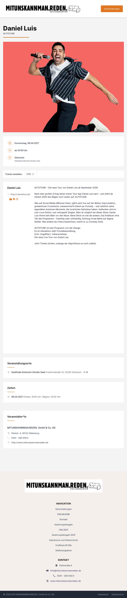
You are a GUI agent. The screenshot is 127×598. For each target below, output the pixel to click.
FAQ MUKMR (63, 514)
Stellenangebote (63, 550)
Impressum (103, 594)
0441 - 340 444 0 (17, 438)
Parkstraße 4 (63, 565)
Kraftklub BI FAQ (63, 545)
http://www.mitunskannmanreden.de (27, 442)
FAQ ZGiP (63, 529)
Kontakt (63, 519)
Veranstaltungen (112, 8)
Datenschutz (118, 594)
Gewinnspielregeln (63, 524)
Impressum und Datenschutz (63, 540)
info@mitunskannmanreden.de (63, 570)
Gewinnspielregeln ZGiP (63, 535)
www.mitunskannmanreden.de (63, 581)
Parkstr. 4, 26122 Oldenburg (23, 433)
